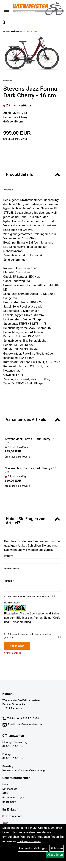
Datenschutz (9, 788)
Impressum (9, 801)
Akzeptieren (55, 854)
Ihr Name (8, 556)
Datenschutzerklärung (18, 634)
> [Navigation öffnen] (6, 8)
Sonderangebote (12, 816)
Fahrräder (13, 32)
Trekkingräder (29, 32)
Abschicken (17, 645)
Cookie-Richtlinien (29, 841)
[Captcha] (33, 628)
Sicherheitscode (11, 602)
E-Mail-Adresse (11, 568)
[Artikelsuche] (3, 23)
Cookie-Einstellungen (33, 848)
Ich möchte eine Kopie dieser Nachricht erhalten (27, 596)
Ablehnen (56, 848)
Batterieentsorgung (13, 797)
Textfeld (8, 581)
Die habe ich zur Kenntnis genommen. (27, 636)
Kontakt (7, 784)
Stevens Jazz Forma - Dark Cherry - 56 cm (30, 470)
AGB (5, 793)
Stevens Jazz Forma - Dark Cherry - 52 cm (30, 440)
